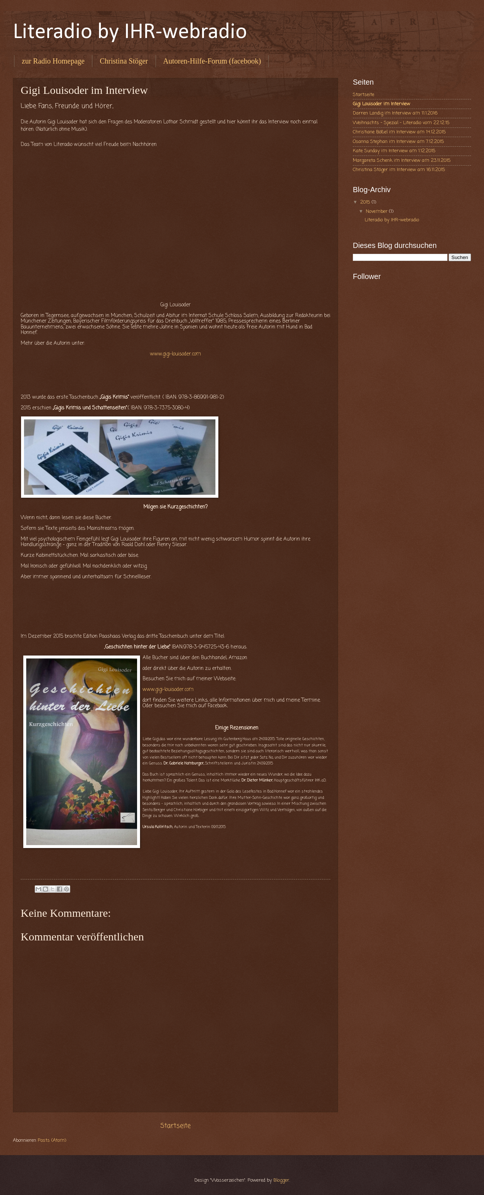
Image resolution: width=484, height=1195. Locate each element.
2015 (366, 202)
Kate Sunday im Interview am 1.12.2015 (394, 150)
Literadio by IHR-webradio (130, 32)
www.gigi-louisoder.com (175, 354)
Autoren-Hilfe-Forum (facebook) (212, 61)
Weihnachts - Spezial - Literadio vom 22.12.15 (401, 122)
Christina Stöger (124, 61)
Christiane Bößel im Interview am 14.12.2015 (399, 132)
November (377, 211)
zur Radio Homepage (53, 61)
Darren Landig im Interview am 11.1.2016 (395, 113)
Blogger (281, 1180)
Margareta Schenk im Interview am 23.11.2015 (402, 160)
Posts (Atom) (52, 1140)
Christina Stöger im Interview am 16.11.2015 (399, 169)
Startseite (175, 1126)
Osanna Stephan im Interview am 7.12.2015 (398, 141)
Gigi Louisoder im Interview (381, 104)
